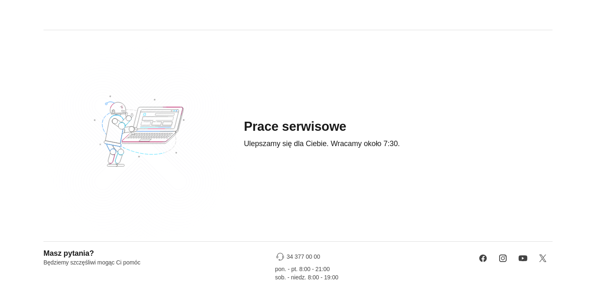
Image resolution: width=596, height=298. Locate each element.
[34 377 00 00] (299, 256)
